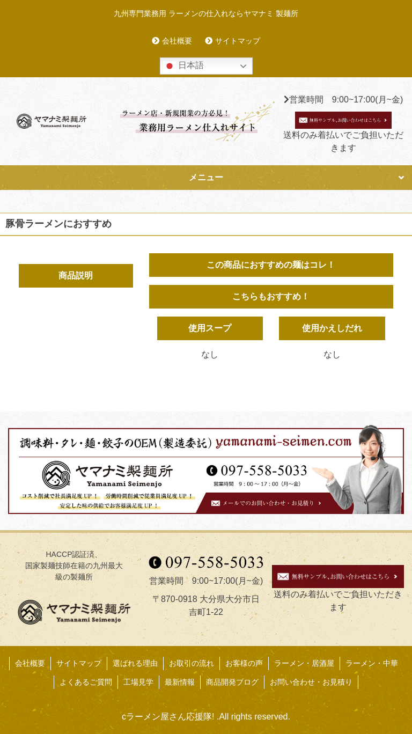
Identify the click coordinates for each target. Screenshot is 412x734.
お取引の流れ (191, 663)
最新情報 (180, 682)
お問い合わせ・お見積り (311, 682)
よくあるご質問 (86, 682)
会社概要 (177, 40)
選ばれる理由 (135, 663)
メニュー (206, 177)
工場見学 (138, 682)
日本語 (183, 66)
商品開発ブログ (232, 682)
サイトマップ (237, 40)
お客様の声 (244, 663)
